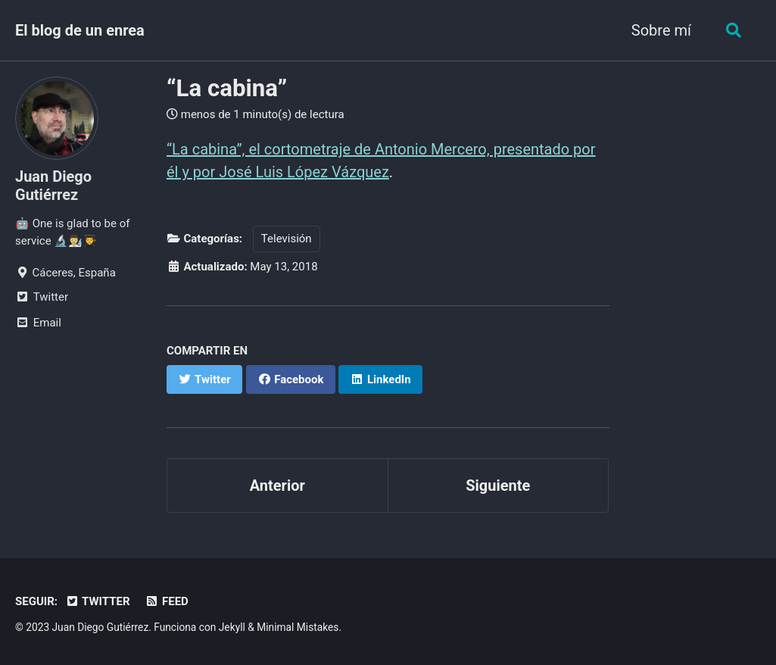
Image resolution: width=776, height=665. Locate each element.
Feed (167, 601)
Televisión (286, 238)
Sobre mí (661, 30)
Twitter (97, 601)
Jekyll (232, 627)
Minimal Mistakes (297, 627)
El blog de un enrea (80, 30)
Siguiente (498, 485)
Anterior (277, 485)
